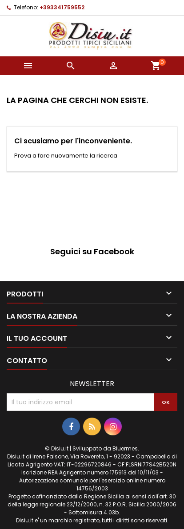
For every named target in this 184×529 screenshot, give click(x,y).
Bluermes (125, 448)
